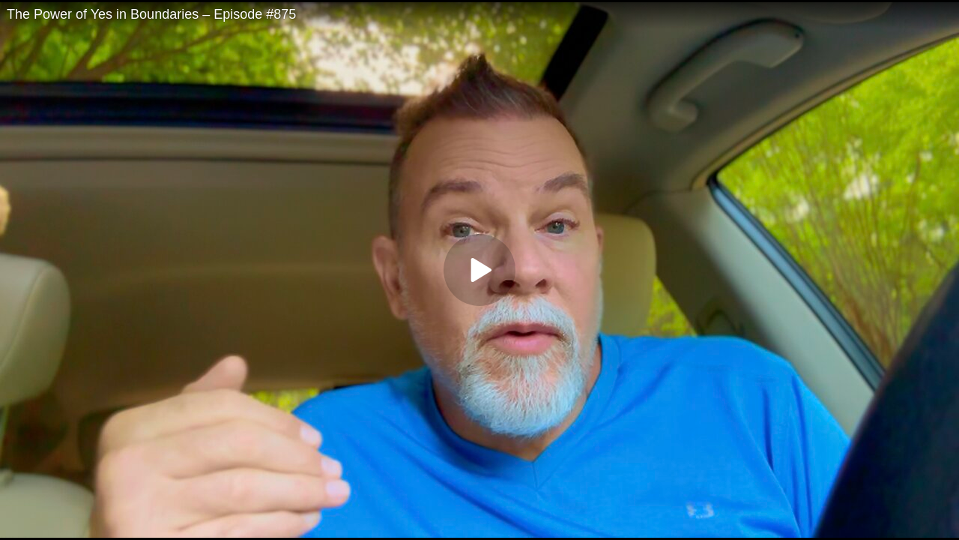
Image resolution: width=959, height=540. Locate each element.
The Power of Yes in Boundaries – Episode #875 (151, 14)
